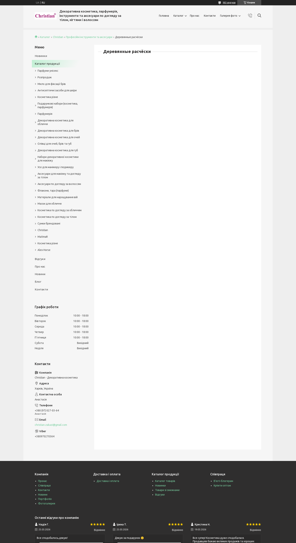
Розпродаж (45, 77)
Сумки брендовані (49, 223)
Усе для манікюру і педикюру (56, 167)
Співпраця (44, 485)
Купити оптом (222, 485)
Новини (40, 274)
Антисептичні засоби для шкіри (57, 90)
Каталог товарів (165, 480)
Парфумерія (45, 113)
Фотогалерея (46, 503)
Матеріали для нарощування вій (58, 197)
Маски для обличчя (50, 203)
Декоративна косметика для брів (58, 130)
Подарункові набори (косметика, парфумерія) (58, 105)
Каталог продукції (47, 63)
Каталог (178, 15)
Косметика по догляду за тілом (57, 216)
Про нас (194, 15)
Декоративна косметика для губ (58, 150)
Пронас (42, 480)
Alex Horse (44, 249)
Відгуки (40, 259)
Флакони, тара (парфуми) (53, 190)
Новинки (41, 55)
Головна (164, 15)
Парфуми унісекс (48, 70)
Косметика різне (48, 97)
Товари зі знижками (167, 490)
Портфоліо (45, 498)
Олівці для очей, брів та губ (55, 143)
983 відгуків (229, 2)
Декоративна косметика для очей (59, 137)
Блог (38, 281)
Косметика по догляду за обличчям (60, 210)
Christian (58, 37)
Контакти (210, 15)
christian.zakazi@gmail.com (51, 424)
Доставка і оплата (108, 480)
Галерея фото (228, 15)
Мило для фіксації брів (52, 83)
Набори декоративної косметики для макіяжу (58, 158)
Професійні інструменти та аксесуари (89, 37)
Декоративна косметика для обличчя (55, 122)
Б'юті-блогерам (223, 480)
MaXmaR (43, 236)
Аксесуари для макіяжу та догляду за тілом (59, 175)
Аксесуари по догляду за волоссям (59, 183)
